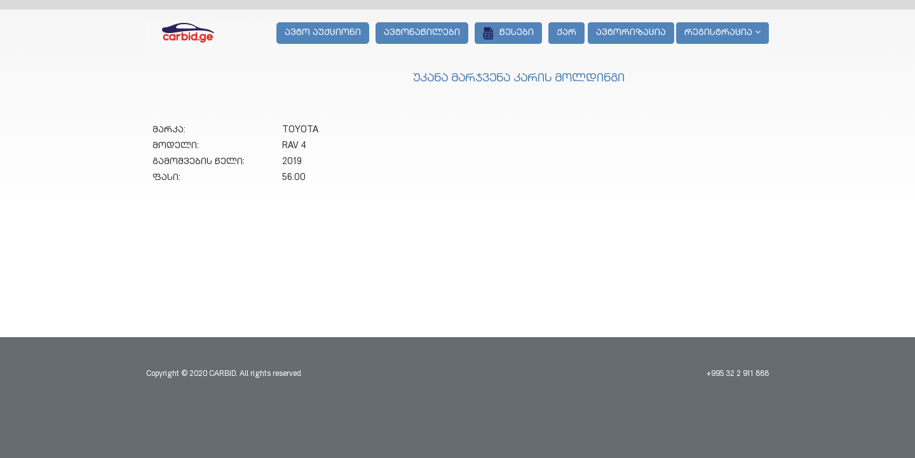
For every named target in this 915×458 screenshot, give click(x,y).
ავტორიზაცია (631, 33)
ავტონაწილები (422, 33)
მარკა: (169, 130)
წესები (508, 33)
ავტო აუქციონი (323, 33)
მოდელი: (175, 146)
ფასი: (166, 178)
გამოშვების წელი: (198, 162)
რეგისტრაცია (722, 32)
